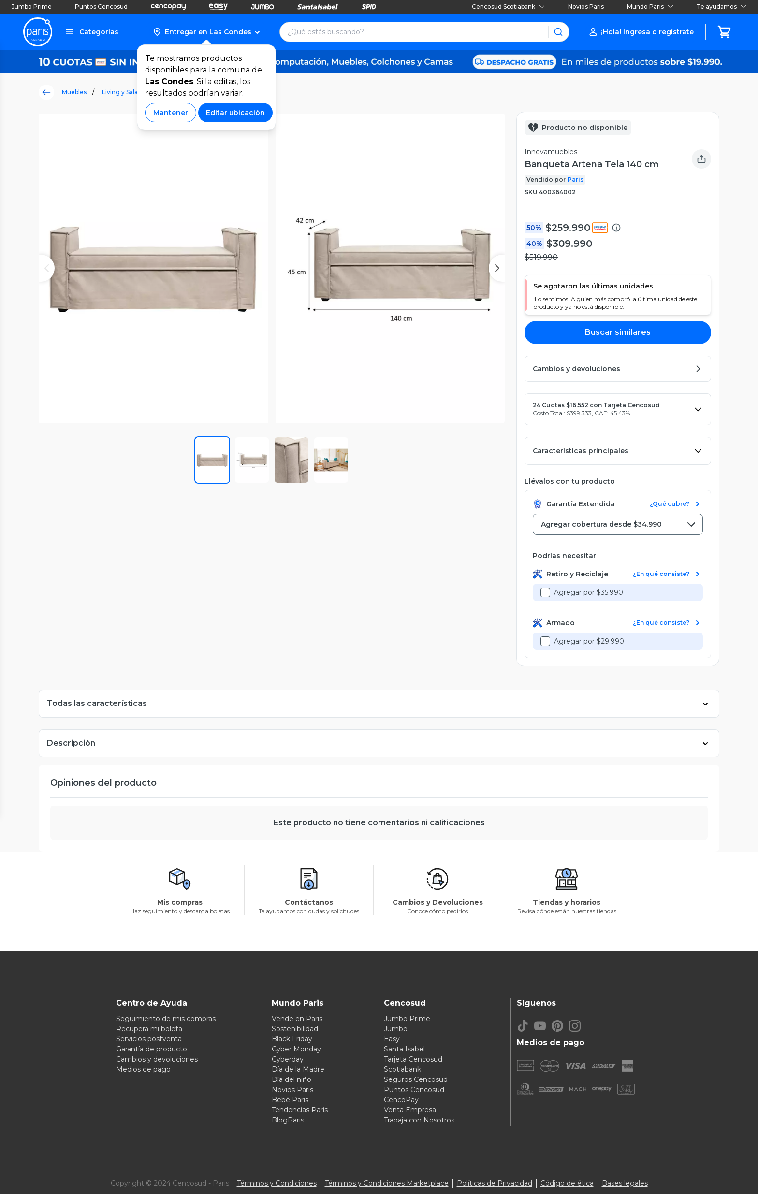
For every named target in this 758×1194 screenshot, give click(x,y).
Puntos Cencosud (101, 6)
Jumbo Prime (32, 6)
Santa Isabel (404, 1049)
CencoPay (401, 1099)
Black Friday (292, 1039)
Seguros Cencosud (416, 1079)
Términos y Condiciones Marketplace (387, 1183)
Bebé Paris (290, 1099)
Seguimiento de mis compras (166, 1018)
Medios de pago (143, 1069)
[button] (206, 32)
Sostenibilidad (295, 1028)
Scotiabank (402, 1069)
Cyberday (288, 1059)
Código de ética (567, 1183)
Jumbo (396, 1028)
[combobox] (618, 524)
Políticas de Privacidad (494, 1183)
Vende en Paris (297, 1018)
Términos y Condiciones (277, 1183)
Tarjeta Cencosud (413, 1059)
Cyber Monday (296, 1049)
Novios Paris (586, 6)
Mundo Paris (650, 6)
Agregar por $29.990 (589, 641)
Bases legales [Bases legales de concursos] (625, 1183)
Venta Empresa (410, 1110)
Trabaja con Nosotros (419, 1120)
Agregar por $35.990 (588, 592)
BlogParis (288, 1120)
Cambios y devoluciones (157, 1059)
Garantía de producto (151, 1049)
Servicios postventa (149, 1039)
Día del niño (291, 1079)
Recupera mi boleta (149, 1028)
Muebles (74, 92)
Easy (392, 1039)
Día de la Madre (298, 1069)
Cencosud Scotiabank (508, 6)
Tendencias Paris (300, 1110)
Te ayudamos (721, 6)
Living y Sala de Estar (132, 92)
